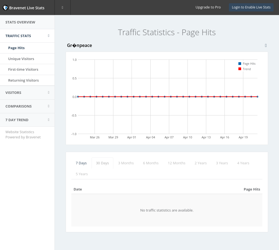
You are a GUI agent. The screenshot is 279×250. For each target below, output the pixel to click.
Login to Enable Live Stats (251, 7)
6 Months (151, 162)
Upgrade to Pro (208, 7)
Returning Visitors (23, 80)
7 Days (81, 162)
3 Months (126, 162)
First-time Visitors (23, 69)
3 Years (222, 162)
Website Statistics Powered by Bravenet (23, 134)
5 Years (82, 173)
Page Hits (16, 47)
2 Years (201, 162)
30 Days (102, 162)
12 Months (177, 162)
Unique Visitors (21, 58)
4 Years (243, 162)
